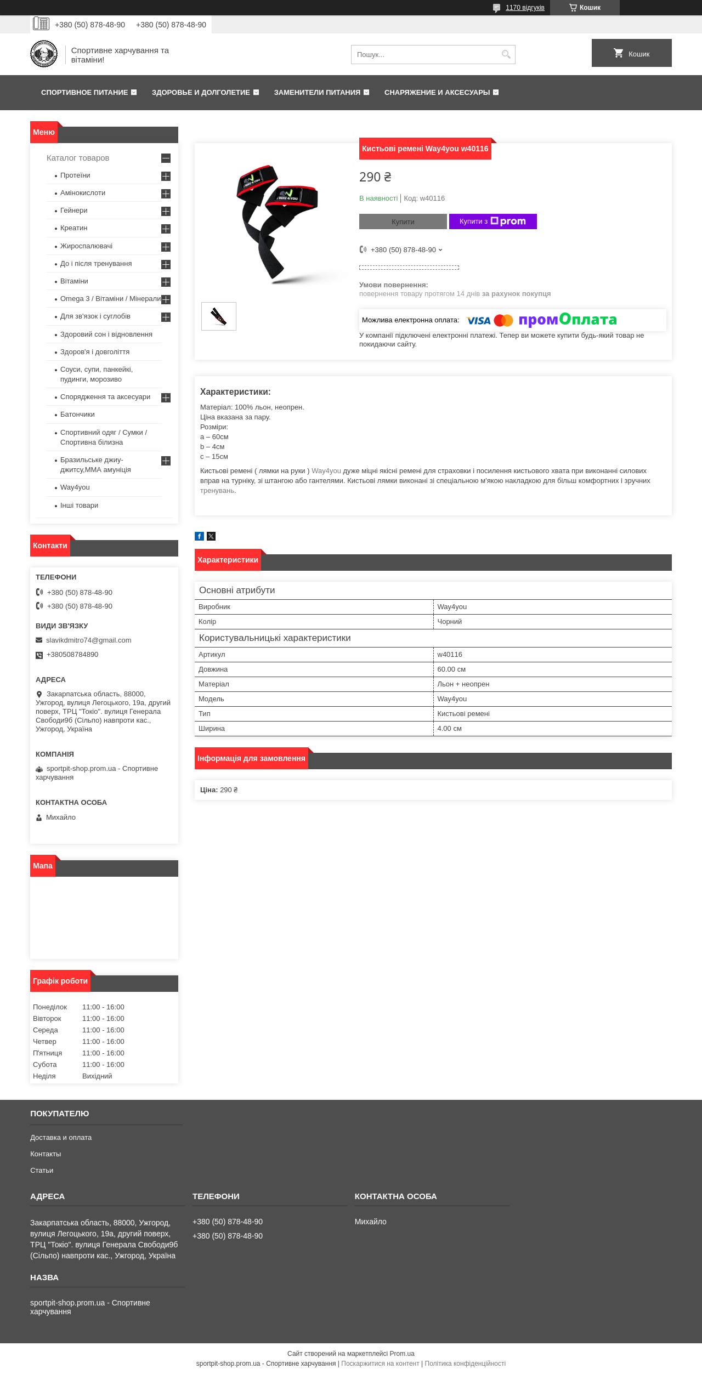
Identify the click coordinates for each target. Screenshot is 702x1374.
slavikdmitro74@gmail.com (89, 640)
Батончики (77, 414)
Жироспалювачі (86, 246)
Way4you (326, 471)
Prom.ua (402, 1354)
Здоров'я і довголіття (94, 352)
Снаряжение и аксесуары (437, 92)
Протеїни (75, 175)
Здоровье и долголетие (201, 92)
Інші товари (79, 505)
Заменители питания (317, 92)
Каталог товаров (78, 157)
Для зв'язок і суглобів (95, 316)
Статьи (41, 1170)
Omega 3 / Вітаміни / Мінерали (110, 298)
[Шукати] (506, 54)
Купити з (493, 221)
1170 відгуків (525, 8)
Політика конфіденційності (465, 1363)
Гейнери (74, 210)
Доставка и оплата (61, 1137)
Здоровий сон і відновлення (106, 334)
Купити (403, 222)
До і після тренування (96, 263)
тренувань (217, 490)
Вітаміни (74, 281)
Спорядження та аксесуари (105, 397)
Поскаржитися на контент (380, 1363)
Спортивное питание (84, 92)
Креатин (73, 228)
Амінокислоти (82, 193)
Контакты (45, 1154)
